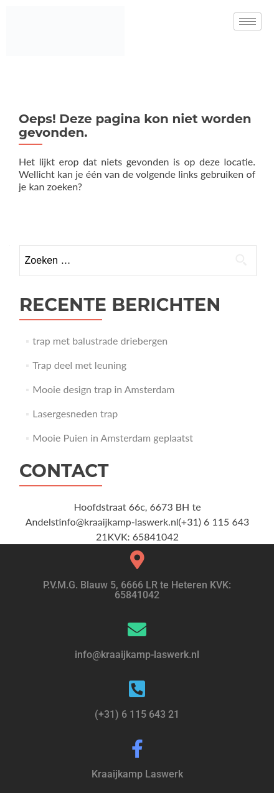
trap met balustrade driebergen (100, 340)
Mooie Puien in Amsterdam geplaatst (112, 437)
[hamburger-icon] (248, 21)
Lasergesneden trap (75, 413)
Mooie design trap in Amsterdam (103, 389)
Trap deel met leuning (79, 365)
